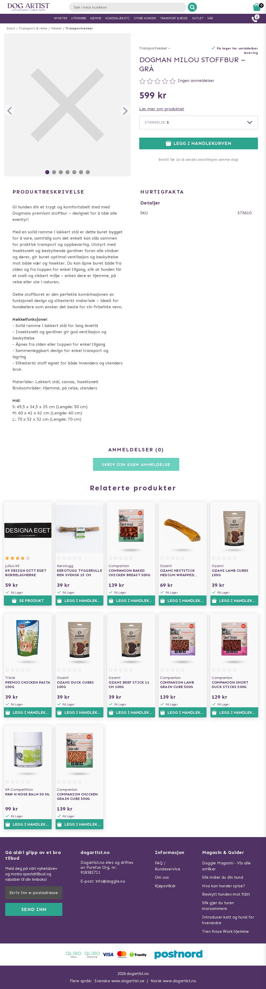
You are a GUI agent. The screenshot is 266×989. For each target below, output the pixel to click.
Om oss (162, 877)
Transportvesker (79, 28)
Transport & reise (33, 28)
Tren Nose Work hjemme (225, 931)
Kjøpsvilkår (165, 886)
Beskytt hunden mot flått (226, 894)
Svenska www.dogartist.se (119, 981)
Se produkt (28, 600)
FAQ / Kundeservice (168, 866)
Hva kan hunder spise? (223, 886)
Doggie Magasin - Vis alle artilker (226, 866)
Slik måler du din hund (222, 877)
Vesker (56, 28)
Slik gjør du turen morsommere (218, 906)
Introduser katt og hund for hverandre (228, 920)
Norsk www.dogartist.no (173, 981)
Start (10, 28)
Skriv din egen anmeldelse (136, 464)
